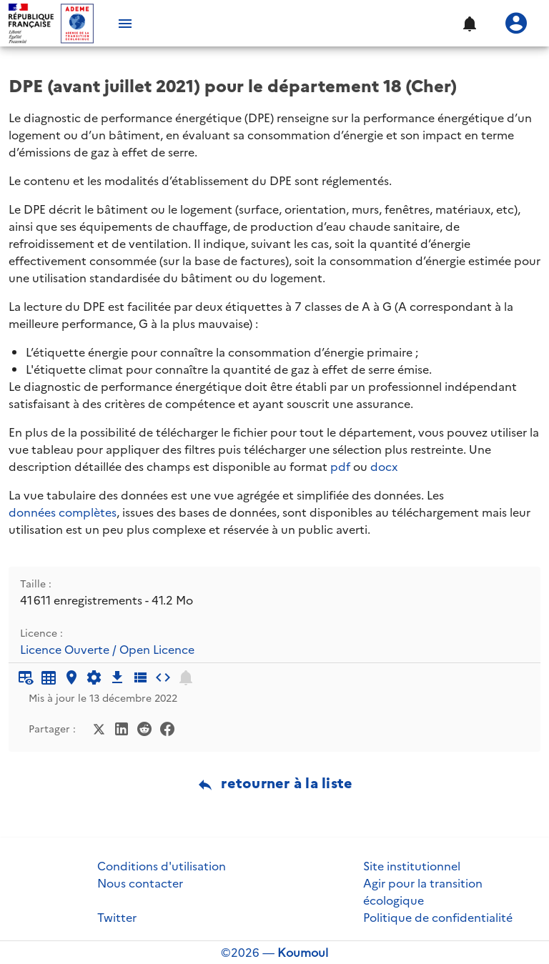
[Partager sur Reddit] (144, 727)
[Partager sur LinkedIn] (121, 727)
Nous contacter (140, 883)
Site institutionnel (411, 866)
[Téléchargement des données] (117, 677)
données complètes (63, 512)
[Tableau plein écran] (48, 677)
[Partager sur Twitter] (98, 727)
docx (383, 466)
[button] (469, 23)
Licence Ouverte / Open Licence (107, 650)
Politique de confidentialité (438, 917)
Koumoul (302, 952)
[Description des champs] (140, 677)
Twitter (117, 917)
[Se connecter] (516, 23)
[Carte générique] (71, 677)
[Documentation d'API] (94, 677)
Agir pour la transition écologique (423, 892)
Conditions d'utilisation (161, 866)
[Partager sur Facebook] (167, 727)
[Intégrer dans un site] (163, 677)
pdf (340, 466)
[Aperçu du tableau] (25, 677)
